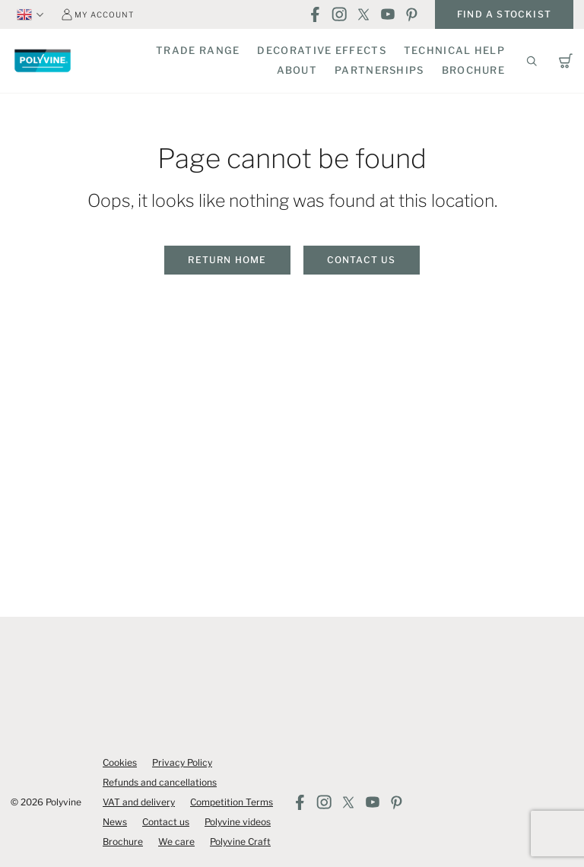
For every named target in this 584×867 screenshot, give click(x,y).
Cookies (120, 762)
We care (176, 841)
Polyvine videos (238, 821)
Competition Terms (231, 802)
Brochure (473, 70)
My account (104, 14)
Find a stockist (504, 14)
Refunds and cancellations (160, 782)
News (115, 821)
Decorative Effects (321, 50)
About (297, 70)
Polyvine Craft (240, 841)
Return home (227, 259)
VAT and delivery (139, 802)
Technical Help (454, 50)
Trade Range (198, 50)
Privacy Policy (182, 762)
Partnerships (379, 70)
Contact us (361, 259)
